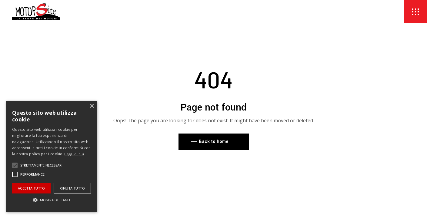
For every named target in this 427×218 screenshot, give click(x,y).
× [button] (91, 106)
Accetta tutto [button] (31, 188)
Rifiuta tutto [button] (72, 188)
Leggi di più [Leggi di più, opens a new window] (74, 154)
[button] (15, 165)
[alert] (51, 156)
